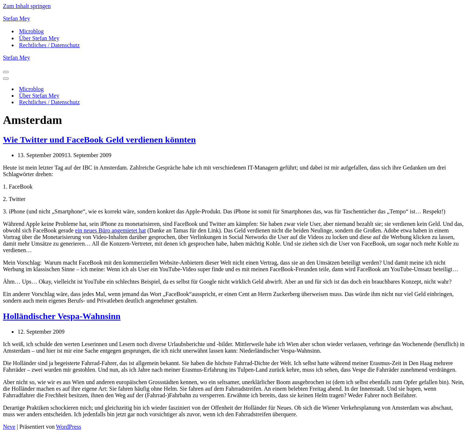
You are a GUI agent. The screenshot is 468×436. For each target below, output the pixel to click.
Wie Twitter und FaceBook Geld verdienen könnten (99, 139)
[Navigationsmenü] (6, 72)
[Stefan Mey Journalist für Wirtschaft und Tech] (234, 18)
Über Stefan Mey (39, 38)
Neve (9, 427)
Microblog (31, 31)
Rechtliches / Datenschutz (49, 45)
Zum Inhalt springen (27, 6)
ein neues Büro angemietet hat (110, 230)
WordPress (68, 427)
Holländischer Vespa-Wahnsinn (62, 316)
